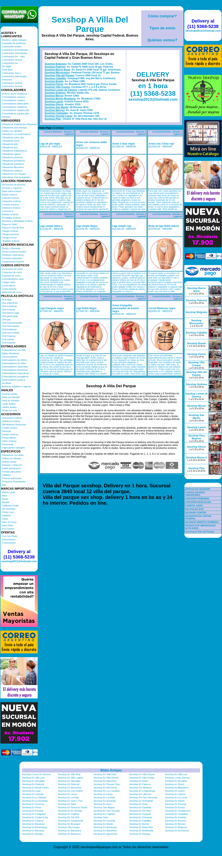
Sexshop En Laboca (175, 794)
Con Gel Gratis (9, 536)
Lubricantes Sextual (12, 86)
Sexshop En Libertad (32, 794)
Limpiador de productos (14, 43)
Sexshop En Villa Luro (176, 774)
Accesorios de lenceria (13, 184)
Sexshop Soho (101, 817)
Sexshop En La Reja (68, 797)
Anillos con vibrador (12, 131)
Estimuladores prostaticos (15, 376)
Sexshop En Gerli (102, 804)
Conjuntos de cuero (12, 272)
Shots (5, 519)
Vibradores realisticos (13, 164)
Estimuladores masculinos (15, 373)
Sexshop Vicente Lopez (58, 116)
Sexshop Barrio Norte (57, 69)
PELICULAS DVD (194, 509)
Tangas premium (10, 234)
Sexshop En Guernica (33, 804)
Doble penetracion (11, 468)
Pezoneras (7, 444)
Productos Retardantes (14, 481)
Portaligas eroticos (11, 217)
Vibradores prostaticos (13, 160)
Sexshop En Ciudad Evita (35, 817)
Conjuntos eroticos (11, 201)
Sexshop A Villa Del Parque (90, 24)
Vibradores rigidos (11, 154)
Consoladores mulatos (13, 100)
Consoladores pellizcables (15, 103)
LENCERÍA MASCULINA (198, 502)
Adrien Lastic (9, 492)
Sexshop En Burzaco (175, 820)
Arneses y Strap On (12, 465)
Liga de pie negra (50, 143)
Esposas (6, 431)
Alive (4, 495)
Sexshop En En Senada (70, 810)
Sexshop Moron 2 (196, 457)
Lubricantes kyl (9, 63)
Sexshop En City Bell (68, 817)
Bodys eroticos (9, 194)
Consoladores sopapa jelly (15, 110)
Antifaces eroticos (11, 421)
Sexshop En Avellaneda (141, 830)
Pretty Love (8, 512)
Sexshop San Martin (56, 107)
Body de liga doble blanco (163, 226)
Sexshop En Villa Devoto (106, 777)
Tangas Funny (9, 237)
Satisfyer (6, 515)
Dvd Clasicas (9, 336)
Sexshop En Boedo (103, 824)
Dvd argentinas (10, 303)
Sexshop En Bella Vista (141, 827)
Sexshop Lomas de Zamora (61, 89)
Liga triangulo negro (52, 308)
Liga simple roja (121, 226)
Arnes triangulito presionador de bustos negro (125, 308)
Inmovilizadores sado (13, 279)
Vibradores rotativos (12, 170)
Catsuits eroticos (10, 198)
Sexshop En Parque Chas (107, 784)
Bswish (6, 502)
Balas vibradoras (10, 353)
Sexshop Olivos (54, 104)
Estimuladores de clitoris (14, 360)
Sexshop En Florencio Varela (72, 807)
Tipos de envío (162, 28)
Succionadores (9, 356)
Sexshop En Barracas (33, 830)
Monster (6, 117)
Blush (5, 499)
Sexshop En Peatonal (33, 784)
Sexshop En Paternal (68, 784)
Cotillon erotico (9, 428)
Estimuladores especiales (15, 366)
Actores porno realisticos (14, 93)
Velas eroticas (9, 441)
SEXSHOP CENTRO (195, 512)
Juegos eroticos (10, 434)
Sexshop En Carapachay (70, 820)
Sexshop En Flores (31, 807)
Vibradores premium (12, 157)
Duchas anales (9, 394)
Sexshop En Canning (104, 820)
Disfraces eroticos (11, 208)
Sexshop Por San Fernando (143, 797)
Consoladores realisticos (14, 107)
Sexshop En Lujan (31, 791)
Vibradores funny (10, 141)
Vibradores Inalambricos (14, 150)
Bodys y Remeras (11, 248)
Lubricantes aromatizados (15, 50)
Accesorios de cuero (12, 269)
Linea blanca (8, 285)
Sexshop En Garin (138, 804)
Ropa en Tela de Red (13, 227)
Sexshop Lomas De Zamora (36, 774)
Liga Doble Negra (86, 308)
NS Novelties (9, 509)
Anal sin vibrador (10, 400)
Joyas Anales (9, 404)
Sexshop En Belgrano (176, 827)
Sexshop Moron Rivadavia (60, 98)
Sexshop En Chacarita (140, 817)
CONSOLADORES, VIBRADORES (195, 493)
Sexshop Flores (54, 84)
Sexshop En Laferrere (140, 794)
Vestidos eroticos (10, 241)
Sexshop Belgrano (55, 63)
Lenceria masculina (12, 258)
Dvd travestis (9, 342)
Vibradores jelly (10, 144)
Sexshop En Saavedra (105, 781)
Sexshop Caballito (55, 78)
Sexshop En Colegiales (34, 814)
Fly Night (6, 66)
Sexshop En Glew (67, 804)
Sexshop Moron (54, 95)
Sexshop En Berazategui (34, 827)
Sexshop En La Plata (104, 797)
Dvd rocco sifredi (10, 332)
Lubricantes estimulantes (15, 53)
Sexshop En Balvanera (69, 830)
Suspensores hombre (13, 261)
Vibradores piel (9, 147)
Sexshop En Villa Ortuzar (142, 774)
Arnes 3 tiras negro (123, 143)
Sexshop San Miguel (104, 807)
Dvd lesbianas (9, 329)
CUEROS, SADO (194, 505)
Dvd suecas (8, 339)
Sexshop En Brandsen (33, 824)
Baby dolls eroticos (11, 191)
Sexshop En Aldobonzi (69, 834)
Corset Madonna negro (162, 308)
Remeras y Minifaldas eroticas (17, 221)
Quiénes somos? (162, 40)
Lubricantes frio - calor (13, 56)
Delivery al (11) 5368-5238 (19, 554)
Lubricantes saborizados (14, 76)
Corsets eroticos (10, 204)
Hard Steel (7, 525)
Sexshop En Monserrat (69, 787)
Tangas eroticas (10, 231)
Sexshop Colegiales (56, 113)
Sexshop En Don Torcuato (107, 810)
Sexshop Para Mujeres (196, 437)
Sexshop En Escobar (32, 810)
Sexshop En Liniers (175, 791)
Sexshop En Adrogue (140, 834)
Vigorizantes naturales (13, 447)
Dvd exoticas (8, 309)
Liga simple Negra (86, 226)
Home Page (45, 127)
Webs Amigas (111, 770)
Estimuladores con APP (14, 350)
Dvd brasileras (9, 306)
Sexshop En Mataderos (177, 787)
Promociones (9, 543)
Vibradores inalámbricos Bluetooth (19, 124)
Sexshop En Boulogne (69, 824)
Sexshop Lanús (54, 101)
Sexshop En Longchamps (142, 791)
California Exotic (10, 505)
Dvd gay (6, 319)
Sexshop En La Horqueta (35, 801)
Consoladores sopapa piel (15, 113)
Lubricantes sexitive (12, 83)
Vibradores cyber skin (13, 137)
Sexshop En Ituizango (105, 801)
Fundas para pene (11, 471)
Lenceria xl (7, 211)
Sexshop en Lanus (103, 794)
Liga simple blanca (51, 226)
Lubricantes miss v (11, 73)
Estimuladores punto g (13, 380)
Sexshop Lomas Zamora (177, 777)
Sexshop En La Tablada (34, 797)
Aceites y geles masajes (14, 40)
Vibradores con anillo (13, 455)
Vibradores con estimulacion (16, 134)
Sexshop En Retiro (138, 781)
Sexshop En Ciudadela (176, 814)
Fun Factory (8, 528)
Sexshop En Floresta (175, 804)
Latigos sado (8, 282)
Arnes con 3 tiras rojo (161, 143)
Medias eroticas (10, 214)
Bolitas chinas (9, 461)
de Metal (6, 383)
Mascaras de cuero (12, 292)
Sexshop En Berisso (175, 824)
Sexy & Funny (9, 522)
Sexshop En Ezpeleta (140, 807)
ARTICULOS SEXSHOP (197, 489)
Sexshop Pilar (53, 118)
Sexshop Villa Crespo (57, 87)
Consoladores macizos (13, 97)
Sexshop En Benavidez (105, 827)
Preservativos (9, 437)
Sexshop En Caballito (140, 820)
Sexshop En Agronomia (105, 834)
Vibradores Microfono (13, 167)
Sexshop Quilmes (55, 92)
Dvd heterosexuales (12, 323)
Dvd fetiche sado (10, 313)
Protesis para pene (11, 478)
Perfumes (7, 79)
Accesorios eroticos (12, 418)
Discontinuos (8, 539)
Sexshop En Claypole (140, 814)
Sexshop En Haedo (175, 801)
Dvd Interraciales (10, 326)
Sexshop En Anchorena (177, 830)
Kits (4, 485)
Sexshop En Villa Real (69, 774)
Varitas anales (9, 407)
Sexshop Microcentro (57, 72)
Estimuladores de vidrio (14, 363)
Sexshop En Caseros (32, 820)
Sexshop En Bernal (139, 824)
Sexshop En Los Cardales (107, 791)
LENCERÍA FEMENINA (197, 498)
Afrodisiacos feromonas (14, 424)
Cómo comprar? (162, 16)
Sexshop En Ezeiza (175, 807)
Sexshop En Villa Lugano (70, 777)
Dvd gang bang (10, 316)
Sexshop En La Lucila (176, 797)
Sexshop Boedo (54, 81)
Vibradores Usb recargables (16, 177)
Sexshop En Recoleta (176, 781)
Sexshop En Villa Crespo (141, 777)
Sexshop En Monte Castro (35, 787)
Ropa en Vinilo (9, 224)
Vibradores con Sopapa (14, 174)
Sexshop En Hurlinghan (141, 801)
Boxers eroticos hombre (14, 251)
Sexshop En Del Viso (140, 810)
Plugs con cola (9, 410)
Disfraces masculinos (13, 255)
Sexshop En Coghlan (68, 814)
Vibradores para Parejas (14, 127)
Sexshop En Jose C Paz (70, 801)
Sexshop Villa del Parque (59, 75)
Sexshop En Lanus (67, 794)
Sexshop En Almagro (32, 834)
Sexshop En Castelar (175, 817)
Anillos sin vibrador (11, 458)
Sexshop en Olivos (174, 784)
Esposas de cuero (11, 275)
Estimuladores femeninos (15, 370)
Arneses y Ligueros (12, 188)
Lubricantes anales (11, 46)
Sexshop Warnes (54, 110)
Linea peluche (9, 289)
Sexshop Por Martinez (140, 787)
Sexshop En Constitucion (178, 810)
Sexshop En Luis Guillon (70, 791)
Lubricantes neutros (12, 60)
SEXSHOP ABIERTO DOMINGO (202, 522)
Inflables (6, 475)
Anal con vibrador (11, 397)
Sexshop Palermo (55, 66)
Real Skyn (7, 69)
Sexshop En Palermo (140, 784)
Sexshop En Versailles (33, 781)
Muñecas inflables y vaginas (16, 386)
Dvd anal (6, 299)
